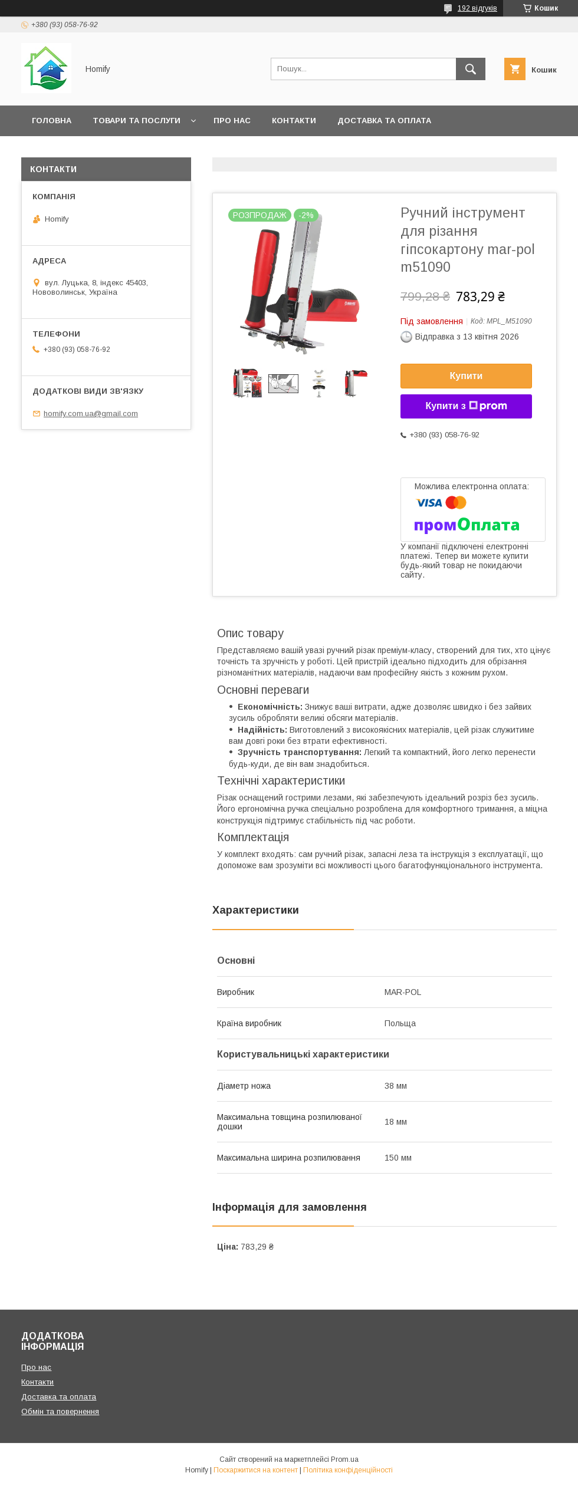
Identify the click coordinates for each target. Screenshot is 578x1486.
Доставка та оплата (384, 120)
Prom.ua (345, 1459)
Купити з (466, 406)
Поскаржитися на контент (256, 1470)
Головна (51, 120)
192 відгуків (477, 8)
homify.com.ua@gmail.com (91, 413)
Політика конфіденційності (348, 1470)
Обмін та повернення (82, 151)
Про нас (232, 120)
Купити (466, 376)
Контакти (294, 120)
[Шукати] (470, 69)
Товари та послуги (136, 120)
